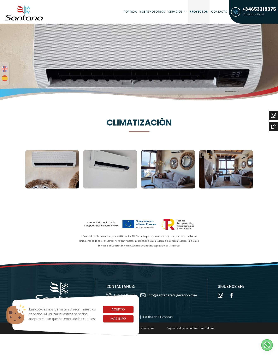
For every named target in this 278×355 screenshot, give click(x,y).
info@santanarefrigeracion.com (168, 295)
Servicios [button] (177, 12)
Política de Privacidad (158, 317)
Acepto (118, 309)
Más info (118, 318)
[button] (267, 345)
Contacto (219, 12)
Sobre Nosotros (152, 12)
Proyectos (199, 12)
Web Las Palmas (204, 328)
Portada (130, 12)
